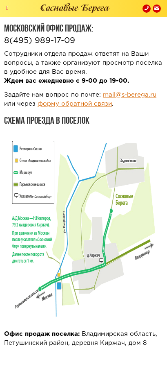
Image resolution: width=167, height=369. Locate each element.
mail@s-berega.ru (129, 94)
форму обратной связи (75, 103)
